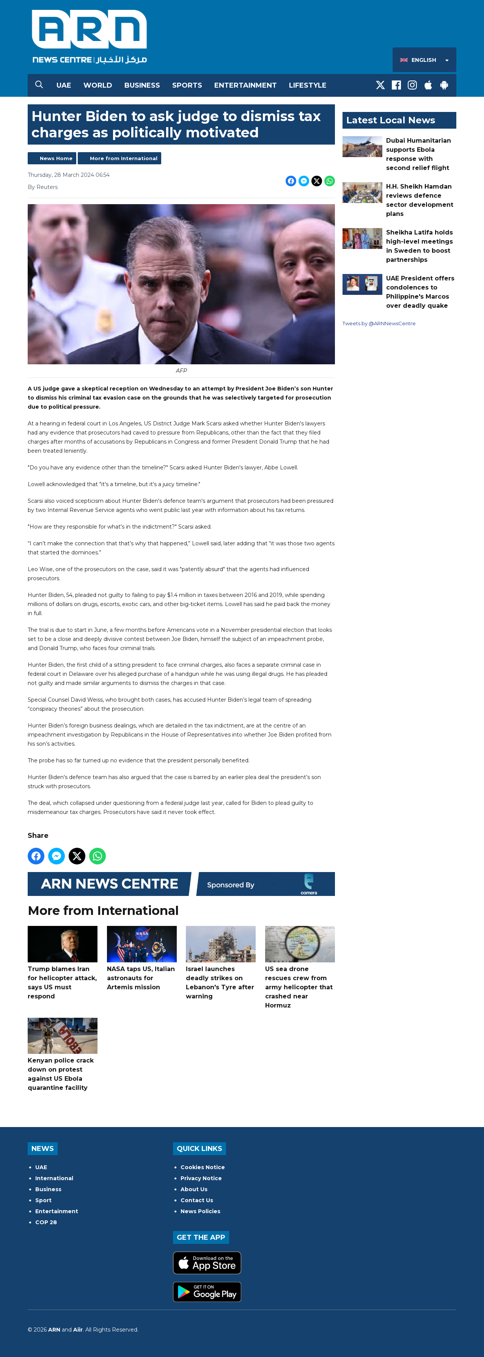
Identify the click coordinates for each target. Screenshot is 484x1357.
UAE (64, 85)
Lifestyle (308, 85)
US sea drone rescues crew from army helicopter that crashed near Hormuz (300, 967)
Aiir (78, 1329)
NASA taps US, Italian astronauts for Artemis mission (142, 958)
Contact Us (197, 1200)
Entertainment (245, 85)
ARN (54, 1329)
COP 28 (46, 1222)
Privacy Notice (201, 1178)
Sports (187, 85)
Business (142, 85)
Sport (43, 1200)
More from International (123, 158)
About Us (194, 1189)
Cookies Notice (203, 1167)
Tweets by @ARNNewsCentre (379, 323)
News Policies (200, 1211)
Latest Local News (390, 120)
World (97, 85)
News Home (56, 158)
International (54, 1178)
